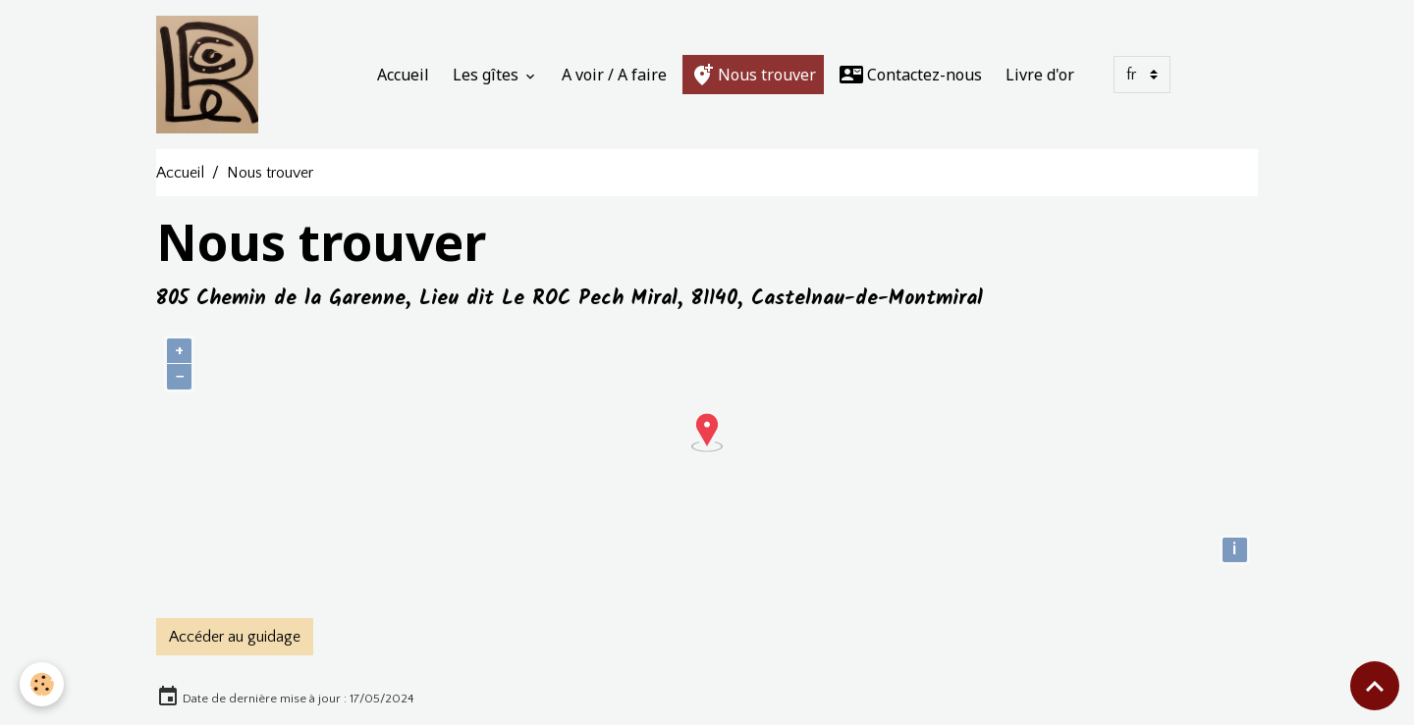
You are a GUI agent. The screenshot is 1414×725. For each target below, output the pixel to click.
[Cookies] (42, 684)
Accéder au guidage (234, 637)
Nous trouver (753, 74)
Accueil (403, 74)
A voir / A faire (614, 74)
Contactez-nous (911, 74)
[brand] (211, 74)
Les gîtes (487, 74)
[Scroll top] (1374, 685)
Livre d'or (1040, 74)
